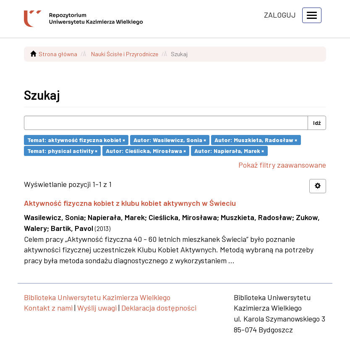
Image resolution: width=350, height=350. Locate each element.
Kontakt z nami (48, 307)
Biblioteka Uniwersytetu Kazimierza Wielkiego (97, 297)
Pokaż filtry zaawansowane (282, 164)
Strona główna (58, 53)
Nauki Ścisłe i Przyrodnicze (124, 53)
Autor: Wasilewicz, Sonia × (169, 139)
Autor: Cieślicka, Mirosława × (146, 150)
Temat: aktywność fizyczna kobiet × (76, 139)
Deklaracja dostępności (158, 307)
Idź (317, 122)
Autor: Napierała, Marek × (229, 150)
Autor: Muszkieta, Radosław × (255, 139)
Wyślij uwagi (97, 307)
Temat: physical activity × (62, 150)
